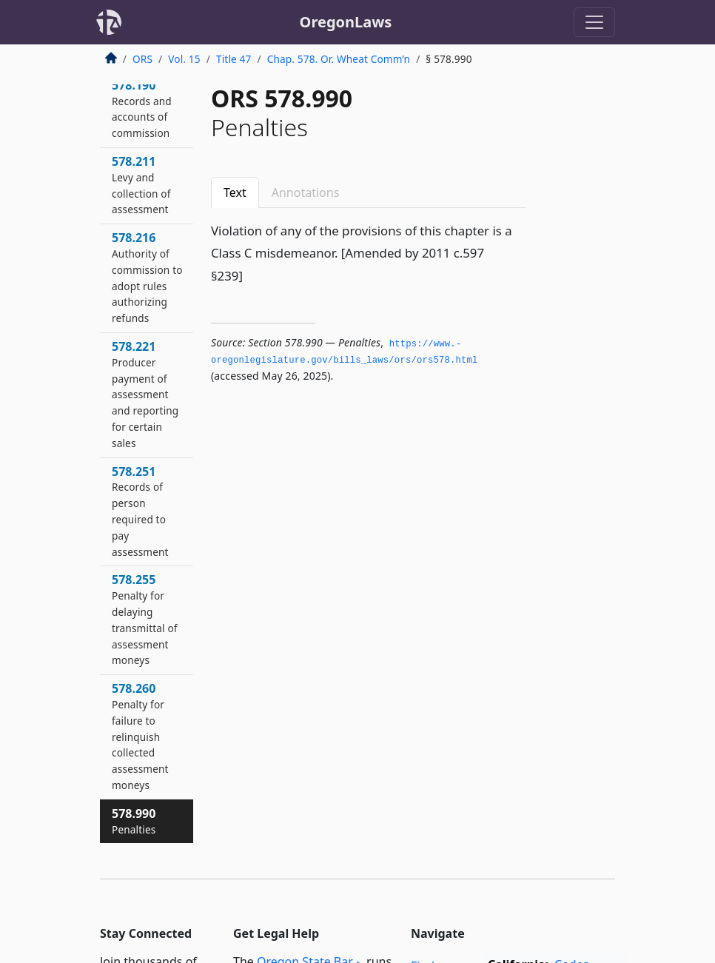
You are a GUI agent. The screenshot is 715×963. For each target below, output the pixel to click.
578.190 (142, 108)
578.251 (140, 511)
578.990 (133, 820)
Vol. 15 (184, 59)
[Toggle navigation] (594, 22)
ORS (142, 59)
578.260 (140, 736)
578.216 (147, 277)
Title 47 (234, 59)
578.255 (145, 619)
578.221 (145, 394)
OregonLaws (346, 22)
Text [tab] (235, 192)
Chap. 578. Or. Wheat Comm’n (338, 59)
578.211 (141, 184)
